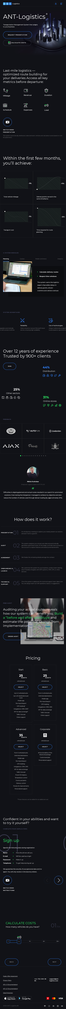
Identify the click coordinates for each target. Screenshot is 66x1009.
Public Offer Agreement (10, 976)
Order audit (13, 636)
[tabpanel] (11, 438)
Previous (29, 504)
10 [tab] (39, 455)
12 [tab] (43, 455)
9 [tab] (37, 455)
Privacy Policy (7, 980)
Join (10, 366)
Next (36, 504)
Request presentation (17, 35)
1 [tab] (20, 455)
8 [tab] (35, 455)
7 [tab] (33, 455)
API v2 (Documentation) (10, 989)
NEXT (54, 962)
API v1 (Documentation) (10, 984)
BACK (12, 962)
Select (21, 687)
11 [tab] (41, 455)
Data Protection (8, 993)
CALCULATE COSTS (17, 43)
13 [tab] (45, 455)
